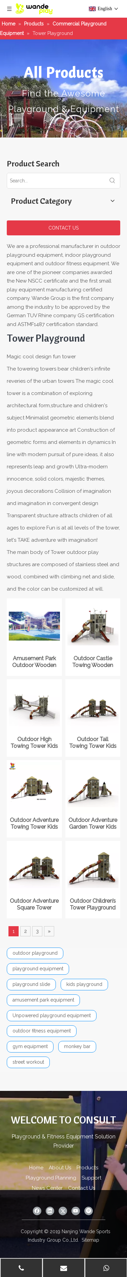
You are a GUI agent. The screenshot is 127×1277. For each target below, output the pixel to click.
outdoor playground (35, 953)
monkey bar (77, 1046)
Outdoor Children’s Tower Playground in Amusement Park (92, 904)
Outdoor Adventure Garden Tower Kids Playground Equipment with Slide (92, 823)
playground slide (31, 984)
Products (87, 1168)
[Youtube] (75, 1211)
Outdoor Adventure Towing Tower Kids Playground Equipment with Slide (34, 823)
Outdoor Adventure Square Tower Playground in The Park (34, 904)
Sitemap (90, 1240)
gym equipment (30, 1046)
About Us (60, 1168)
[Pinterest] (88, 1211)
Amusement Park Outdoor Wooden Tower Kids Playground (34, 662)
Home (36, 1168)
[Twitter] (63, 1211)
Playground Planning (51, 1178)
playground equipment (38, 968)
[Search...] (56, 180)
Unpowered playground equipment (52, 1015)
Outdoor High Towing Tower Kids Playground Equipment (34, 743)
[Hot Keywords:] (112, 180)
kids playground (84, 984)
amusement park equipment (43, 1000)
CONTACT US (63, 228)
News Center (47, 1188)
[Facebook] (37, 1211)
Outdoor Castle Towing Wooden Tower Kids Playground (92, 662)
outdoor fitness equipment (42, 1030)
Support (91, 1178)
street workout (28, 1062)
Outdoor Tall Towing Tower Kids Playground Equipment (93, 743)
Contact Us (81, 1188)
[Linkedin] (50, 1211)
